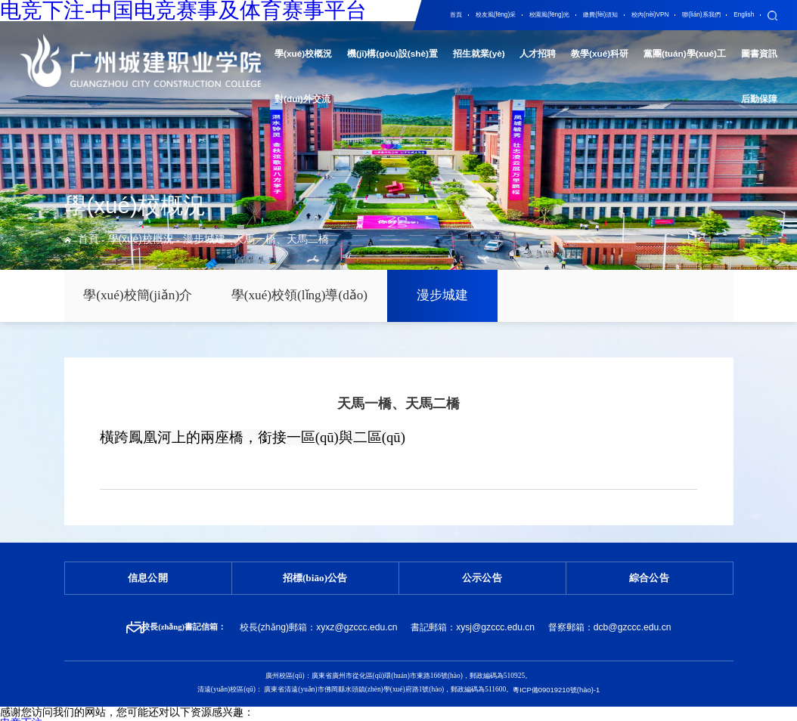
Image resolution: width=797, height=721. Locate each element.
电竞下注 (21, 704)
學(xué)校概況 (122, 242)
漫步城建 (166, 242)
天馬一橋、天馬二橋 (219, 242)
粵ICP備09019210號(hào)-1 (556, 672)
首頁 (84, 242)
